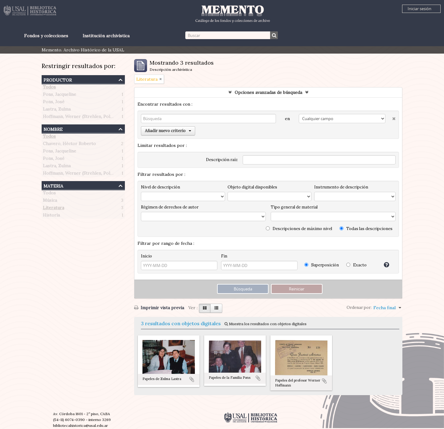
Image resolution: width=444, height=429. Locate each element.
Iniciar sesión (419, 8)
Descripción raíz (222, 159)
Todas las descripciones (366, 228)
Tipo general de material (294, 207)
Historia (51, 216)
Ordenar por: (359, 307)
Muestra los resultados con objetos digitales (265, 324)
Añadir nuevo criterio (168, 130)
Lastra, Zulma (57, 110)
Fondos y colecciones (46, 35)
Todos (49, 88)
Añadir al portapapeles (192, 379)
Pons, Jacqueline (59, 95)
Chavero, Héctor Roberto (69, 145)
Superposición (321, 265)
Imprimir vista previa (159, 307)
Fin (224, 256)
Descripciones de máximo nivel (299, 228)
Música (50, 201)
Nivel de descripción (160, 187)
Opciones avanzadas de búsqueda (268, 92)
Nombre (53, 128)
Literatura (53, 209)
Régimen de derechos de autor (170, 207)
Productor (57, 79)
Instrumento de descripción (341, 187)
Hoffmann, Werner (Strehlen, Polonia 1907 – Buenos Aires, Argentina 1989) (119, 117)
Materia (53, 185)
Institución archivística (106, 35)
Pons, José (53, 103)
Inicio (146, 256)
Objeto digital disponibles (252, 187)
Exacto (356, 265)
